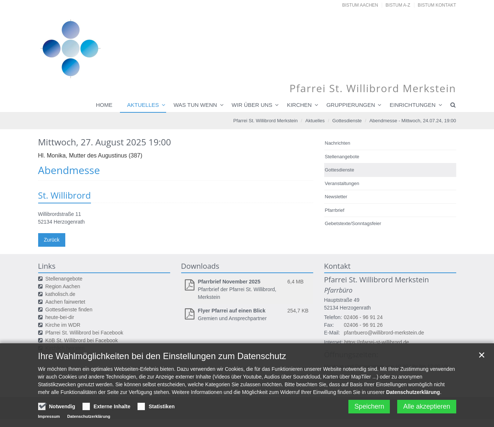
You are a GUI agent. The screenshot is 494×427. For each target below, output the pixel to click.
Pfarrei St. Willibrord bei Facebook (84, 333)
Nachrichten (337, 143)
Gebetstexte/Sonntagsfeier (353, 223)
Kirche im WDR (63, 325)
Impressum (49, 419)
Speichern (369, 409)
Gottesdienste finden (68, 309)
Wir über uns (252, 105)
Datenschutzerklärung (413, 395)
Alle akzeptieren (426, 409)
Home (104, 105)
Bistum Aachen (360, 5)
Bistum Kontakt (437, 5)
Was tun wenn (195, 105)
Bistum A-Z (397, 5)
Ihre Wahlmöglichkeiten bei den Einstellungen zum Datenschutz (162, 359)
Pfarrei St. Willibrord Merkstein (265, 120)
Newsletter (336, 196)
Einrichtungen (412, 105)
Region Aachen (62, 286)
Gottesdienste (347, 120)
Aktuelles (143, 105)
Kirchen (299, 105)
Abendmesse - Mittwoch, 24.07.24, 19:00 (412, 120)
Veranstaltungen (342, 183)
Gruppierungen (350, 105)
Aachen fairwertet (65, 302)
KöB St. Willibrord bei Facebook (81, 340)
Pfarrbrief (334, 210)
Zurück (52, 240)
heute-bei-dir (59, 317)
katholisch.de (60, 294)
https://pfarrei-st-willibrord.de (376, 342)
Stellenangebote (342, 156)
